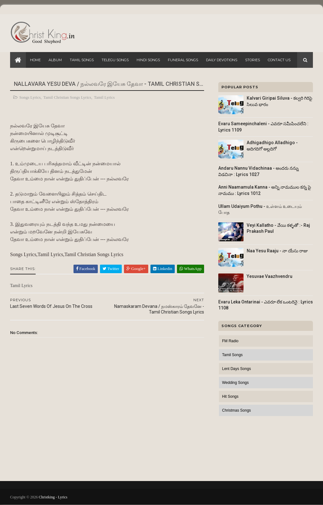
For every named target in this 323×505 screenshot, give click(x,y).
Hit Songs (230, 396)
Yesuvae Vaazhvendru (269, 276)
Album (55, 60)
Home (35, 60)
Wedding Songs (235, 382)
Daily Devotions (221, 60)
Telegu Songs (115, 60)
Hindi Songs (148, 60)
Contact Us (279, 60)
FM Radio (230, 341)
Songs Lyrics (30, 97)
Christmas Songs (236, 410)
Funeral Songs (183, 60)
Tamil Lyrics (104, 97)
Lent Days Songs (236, 369)
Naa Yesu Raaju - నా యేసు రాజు (277, 250)
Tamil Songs (82, 60)
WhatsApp (190, 268)
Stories (252, 60)
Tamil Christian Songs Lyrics (67, 97)
